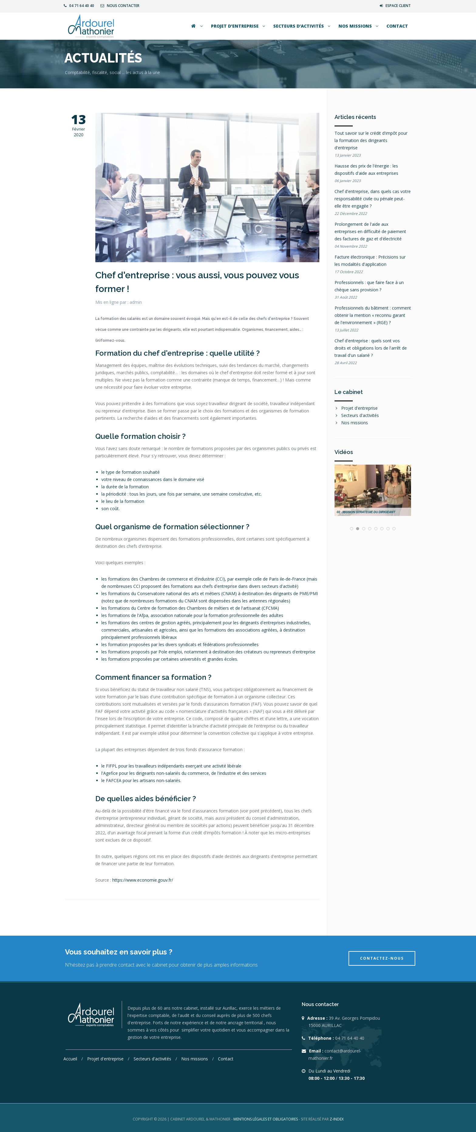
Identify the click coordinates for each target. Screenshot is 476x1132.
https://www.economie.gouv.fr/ (142, 880)
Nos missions (359, 26)
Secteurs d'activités (302, 26)
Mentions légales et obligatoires (266, 1119)
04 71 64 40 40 (79, 5)
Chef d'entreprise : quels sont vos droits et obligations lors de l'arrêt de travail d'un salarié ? (371, 348)
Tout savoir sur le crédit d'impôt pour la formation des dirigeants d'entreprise (371, 140)
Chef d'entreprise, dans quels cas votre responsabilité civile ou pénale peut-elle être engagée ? (373, 198)
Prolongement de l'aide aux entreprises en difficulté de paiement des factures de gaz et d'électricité (370, 231)
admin (136, 302)
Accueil (70, 1059)
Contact (397, 26)
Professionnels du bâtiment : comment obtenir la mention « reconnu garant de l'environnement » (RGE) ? (373, 315)
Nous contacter (119, 5)
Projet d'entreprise (239, 26)
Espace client (395, 5)
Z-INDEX (337, 1119)
